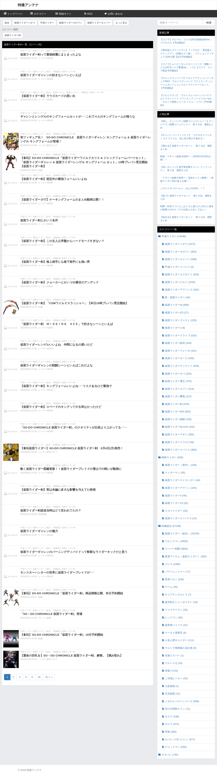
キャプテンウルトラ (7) (178, 594)
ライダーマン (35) (175, 472)
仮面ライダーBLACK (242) (180, 426)
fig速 (40, 170)
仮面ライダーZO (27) (177, 312)
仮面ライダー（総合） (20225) (182, 533)
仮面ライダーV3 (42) (176, 503)
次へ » (49, 677)
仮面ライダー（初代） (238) (181, 464)
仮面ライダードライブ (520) (181, 335)
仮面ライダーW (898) (177, 304)
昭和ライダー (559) (172, 457)
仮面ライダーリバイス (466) (181, 449)
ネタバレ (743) (170, 754)
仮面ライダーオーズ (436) (179, 358)
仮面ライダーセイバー (98, 22)
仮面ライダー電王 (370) (178, 381)
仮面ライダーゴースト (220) (181, 320)
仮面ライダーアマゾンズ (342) (182, 289)
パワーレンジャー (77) (177, 571)
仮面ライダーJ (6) (175, 327)
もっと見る (121, 22)
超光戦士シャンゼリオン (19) (181, 602)
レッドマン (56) (174, 617)
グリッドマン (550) (175, 746)
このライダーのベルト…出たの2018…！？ (182, 188)
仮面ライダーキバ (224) (178, 373)
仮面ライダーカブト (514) (179, 388)
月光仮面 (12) (172, 693)
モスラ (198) (172, 716)
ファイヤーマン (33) (176, 609)
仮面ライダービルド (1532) (180, 282)
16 (39, 677)
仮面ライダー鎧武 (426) (178, 343)
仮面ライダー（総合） (42, 51)
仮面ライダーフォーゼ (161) (181, 350)
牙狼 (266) (170, 731)
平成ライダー (47, 22)
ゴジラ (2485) (172, 564)
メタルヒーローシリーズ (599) (182, 701)
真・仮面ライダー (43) (177, 297)
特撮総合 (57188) (171, 526)
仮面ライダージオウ (24, 22)
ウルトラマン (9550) (176, 541)
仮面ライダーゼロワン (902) (181, 251)
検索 (209, 22)
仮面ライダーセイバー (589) (181, 259)
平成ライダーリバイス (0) (179, 266)
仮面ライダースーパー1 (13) (181, 518)
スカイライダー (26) (176, 510)
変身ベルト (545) (174, 579)
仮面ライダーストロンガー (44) (182, 480)
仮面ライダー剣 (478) (177, 404)
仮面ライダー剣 (13, 35)
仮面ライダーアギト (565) (179, 434)
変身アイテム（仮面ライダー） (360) (186, 556)
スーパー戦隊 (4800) (176, 548)
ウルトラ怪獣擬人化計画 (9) (180, 647)
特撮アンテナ (28, 5)
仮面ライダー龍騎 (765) (178, 419)
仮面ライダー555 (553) (178, 411)
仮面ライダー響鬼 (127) (178, 396)
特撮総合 (57, 51)
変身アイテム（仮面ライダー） (66, 92)
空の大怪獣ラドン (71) (177, 708)
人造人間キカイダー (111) (179, 640)
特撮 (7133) (171, 670)
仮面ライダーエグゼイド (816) (182, 274)
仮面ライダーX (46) (176, 495)
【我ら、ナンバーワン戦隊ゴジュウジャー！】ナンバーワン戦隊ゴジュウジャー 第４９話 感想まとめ (187, 124)
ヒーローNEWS (45, 58)
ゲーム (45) (171, 586)
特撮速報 (42, 514)
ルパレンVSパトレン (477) (180, 739)
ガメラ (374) (172, 724)
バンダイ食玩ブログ (47, 145)
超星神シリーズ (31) (176, 625)
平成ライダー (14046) (174, 236)
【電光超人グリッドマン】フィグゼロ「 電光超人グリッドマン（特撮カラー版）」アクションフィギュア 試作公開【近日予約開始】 (187, 53)
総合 (7, 22)
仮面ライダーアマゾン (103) (181, 487)
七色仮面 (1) (172, 686)
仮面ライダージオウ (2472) (180, 244)
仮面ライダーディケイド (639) (182, 365)
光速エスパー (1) (174, 655)
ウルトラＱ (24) (173, 663)
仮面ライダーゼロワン (70, 22)
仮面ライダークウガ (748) (179, 442)
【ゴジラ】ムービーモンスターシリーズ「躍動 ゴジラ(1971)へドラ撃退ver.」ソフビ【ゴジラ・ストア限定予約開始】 (186, 67)
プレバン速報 (44, 618)
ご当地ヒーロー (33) (176, 678)
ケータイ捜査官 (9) (175, 632)
